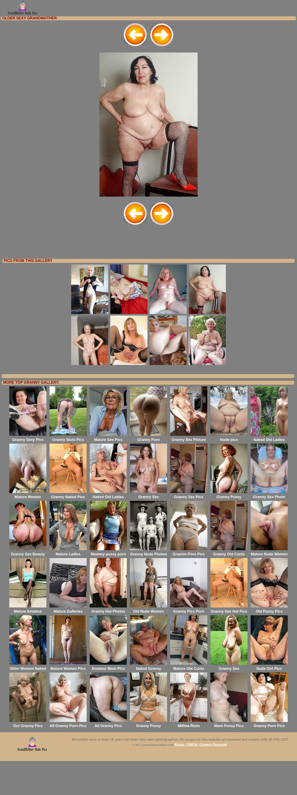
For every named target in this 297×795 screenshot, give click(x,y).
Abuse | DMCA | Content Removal (200, 778)
